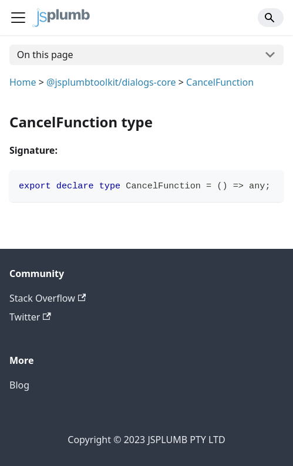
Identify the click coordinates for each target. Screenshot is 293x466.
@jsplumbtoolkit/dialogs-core (111, 82)
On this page (45, 54)
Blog (19, 385)
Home (22, 82)
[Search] (271, 17)
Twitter (30, 316)
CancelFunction (220, 82)
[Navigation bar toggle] (18, 17)
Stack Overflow (47, 298)
